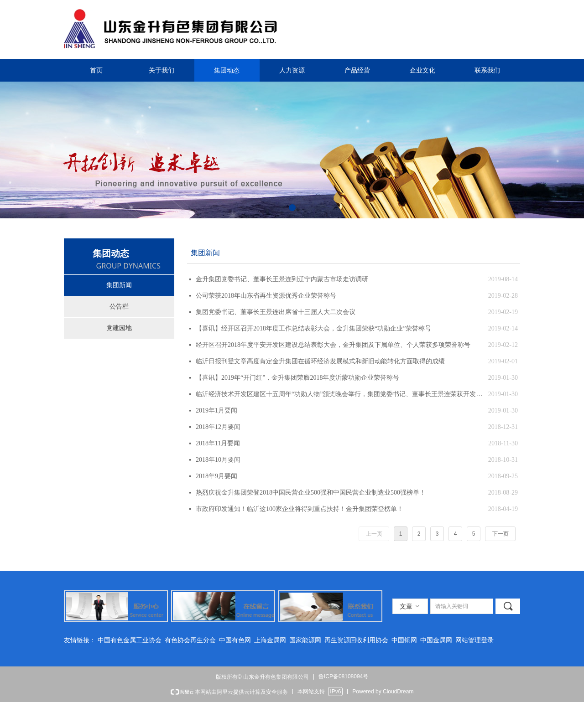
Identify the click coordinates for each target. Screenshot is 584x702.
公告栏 (119, 306)
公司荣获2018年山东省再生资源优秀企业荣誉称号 (266, 295)
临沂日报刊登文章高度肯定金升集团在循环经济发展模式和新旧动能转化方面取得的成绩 (320, 361)
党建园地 (119, 328)
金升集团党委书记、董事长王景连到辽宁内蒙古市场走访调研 (282, 279)
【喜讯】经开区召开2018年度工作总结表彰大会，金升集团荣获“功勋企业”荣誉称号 (313, 328)
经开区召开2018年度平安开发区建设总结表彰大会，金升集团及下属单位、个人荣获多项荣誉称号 (333, 344)
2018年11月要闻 (218, 443)
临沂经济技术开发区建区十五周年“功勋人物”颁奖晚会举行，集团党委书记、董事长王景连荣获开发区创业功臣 (340, 394)
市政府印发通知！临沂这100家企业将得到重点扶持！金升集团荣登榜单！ (299, 509)
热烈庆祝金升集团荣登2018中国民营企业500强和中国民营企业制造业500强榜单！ (311, 492)
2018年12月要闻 (218, 426)
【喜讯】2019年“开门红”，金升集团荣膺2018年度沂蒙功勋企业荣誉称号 (297, 377)
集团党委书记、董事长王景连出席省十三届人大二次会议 (275, 312)
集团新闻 (119, 285)
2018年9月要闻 (216, 476)
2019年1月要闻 (216, 410)
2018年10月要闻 (218, 459)
